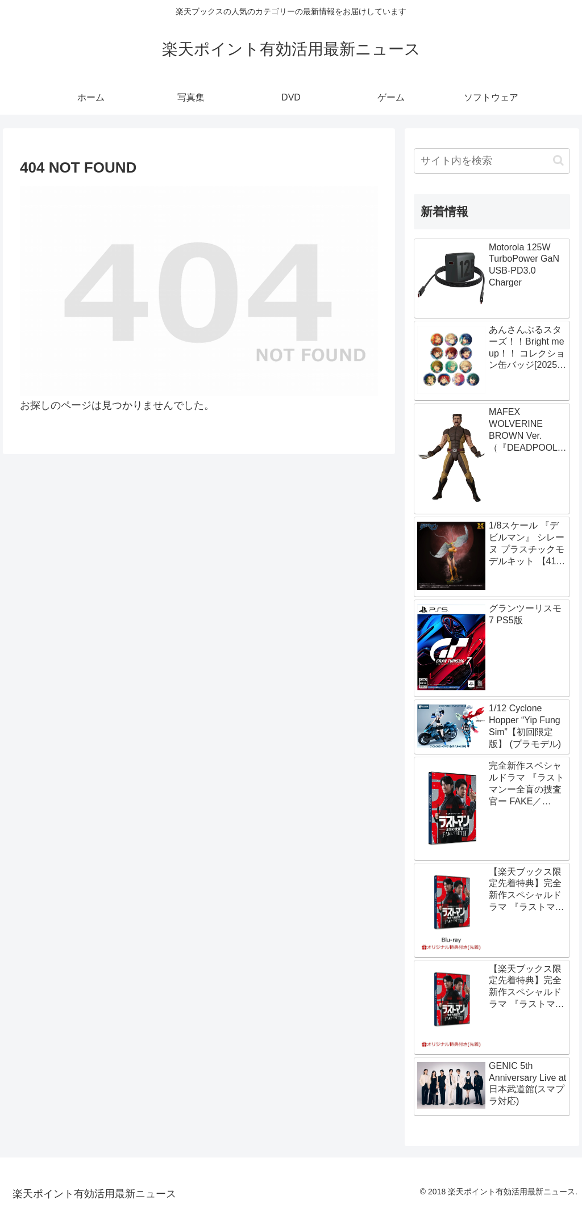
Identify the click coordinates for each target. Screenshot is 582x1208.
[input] (491, 161)
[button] (558, 160)
